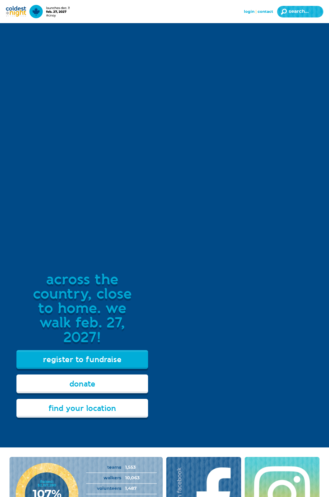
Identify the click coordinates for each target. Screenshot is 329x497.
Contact (265, 12)
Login (249, 12)
